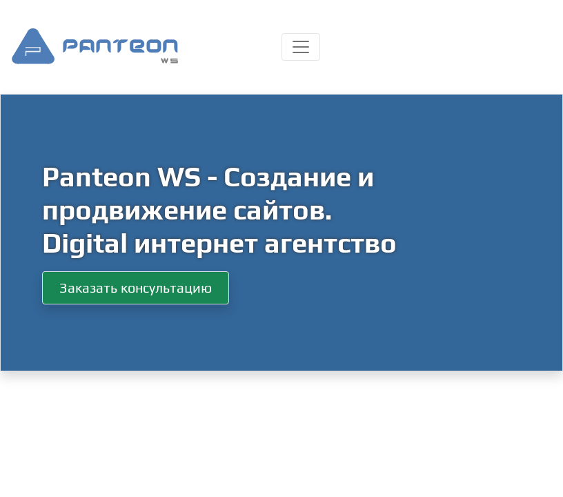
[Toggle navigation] (301, 47)
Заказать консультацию (135, 287)
